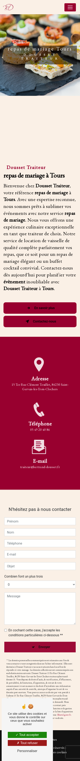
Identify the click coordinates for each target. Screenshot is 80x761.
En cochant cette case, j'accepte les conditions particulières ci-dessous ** (35, 628)
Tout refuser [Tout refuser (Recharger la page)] (27, 743)
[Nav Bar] (70, 7)
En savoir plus (40, 308)
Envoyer (44, 643)
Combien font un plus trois (23, 572)
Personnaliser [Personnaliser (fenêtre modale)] (27, 751)
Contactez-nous (40, 321)
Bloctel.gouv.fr (64, 710)
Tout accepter (27, 735)
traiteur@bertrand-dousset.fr (40, 462)
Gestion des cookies (53, 752)
